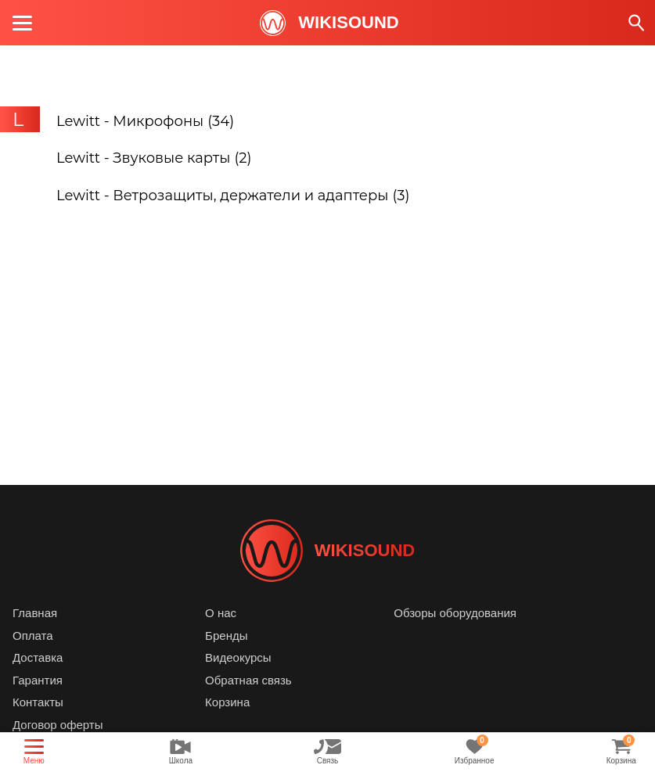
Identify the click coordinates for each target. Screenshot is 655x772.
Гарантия (38, 680)
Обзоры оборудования (455, 612)
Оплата (33, 635)
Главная (35, 612)
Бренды (226, 635)
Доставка (38, 657)
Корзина (227, 702)
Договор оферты (58, 724)
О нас (220, 612)
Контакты (38, 702)
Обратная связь (248, 680)
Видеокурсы (238, 657)
